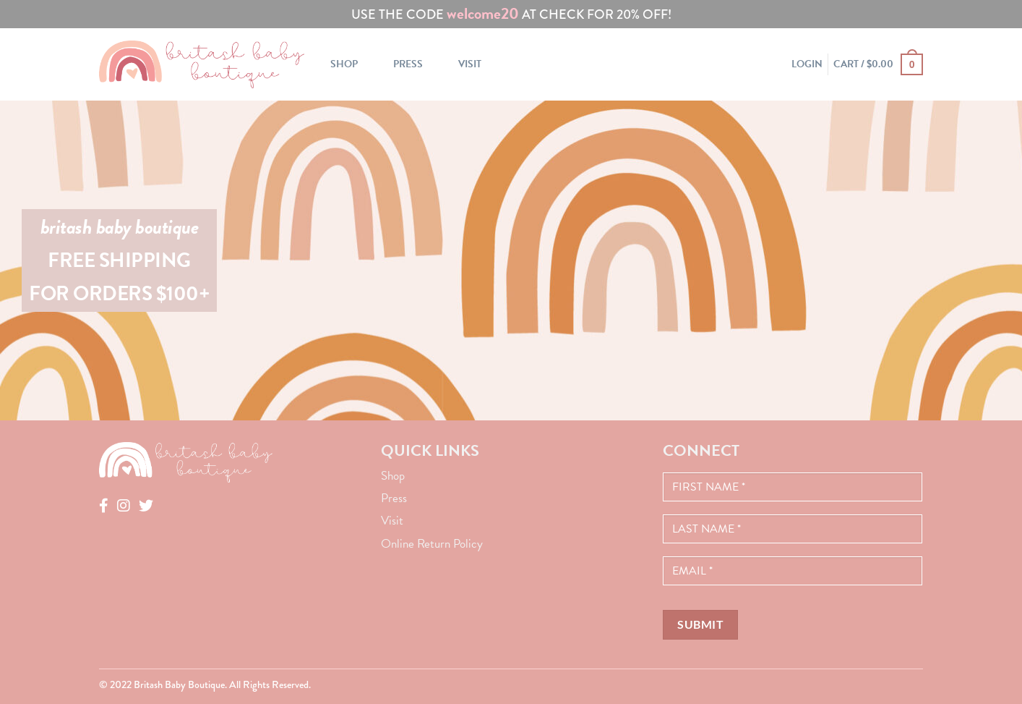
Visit (469, 64)
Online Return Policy (432, 544)
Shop (344, 64)
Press (408, 64)
